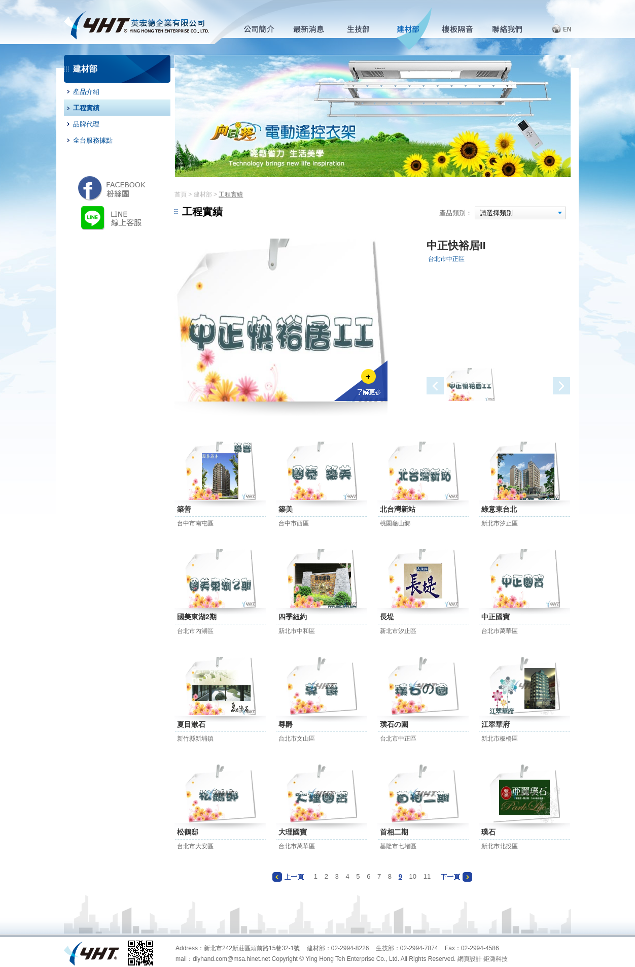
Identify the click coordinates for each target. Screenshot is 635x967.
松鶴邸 (187, 832)
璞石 (488, 832)
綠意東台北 (499, 509)
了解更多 (360, 380)
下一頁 (456, 877)
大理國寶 (292, 832)
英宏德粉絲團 (112, 188)
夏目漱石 (191, 724)
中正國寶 (495, 617)
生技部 (363, 29)
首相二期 (394, 832)
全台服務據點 (93, 140)
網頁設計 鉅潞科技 (482, 958)
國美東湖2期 (197, 617)
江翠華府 (495, 724)
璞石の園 (394, 724)
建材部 (413, 29)
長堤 (387, 617)
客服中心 (512, 29)
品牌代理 (86, 124)
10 (412, 876)
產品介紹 (86, 91)
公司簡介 (263, 29)
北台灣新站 (397, 509)
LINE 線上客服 (113, 217)
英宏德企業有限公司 (136, 22)
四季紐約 (292, 617)
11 (427, 876)
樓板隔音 (462, 29)
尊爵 (285, 724)
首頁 (180, 194)
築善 (184, 509)
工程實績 (86, 108)
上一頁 (288, 877)
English (554, 29)
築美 (285, 509)
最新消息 (313, 29)
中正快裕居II (456, 245)
